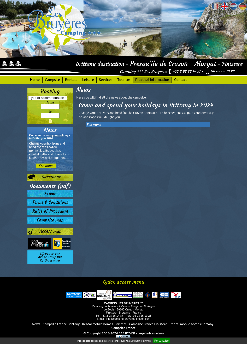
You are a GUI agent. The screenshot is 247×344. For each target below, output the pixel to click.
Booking (50, 91)
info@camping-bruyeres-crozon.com (128, 318)
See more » (95, 124)
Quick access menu (123, 282)
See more (46, 166)
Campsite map (50, 220)
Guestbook (44, 177)
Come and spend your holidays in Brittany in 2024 (146, 105)
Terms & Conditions (50, 202)
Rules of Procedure (50, 211)
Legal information (151, 333)
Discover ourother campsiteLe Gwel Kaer (50, 257)
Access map (45, 232)
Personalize (161, 340)
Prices (50, 193)
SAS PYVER (127, 333)
